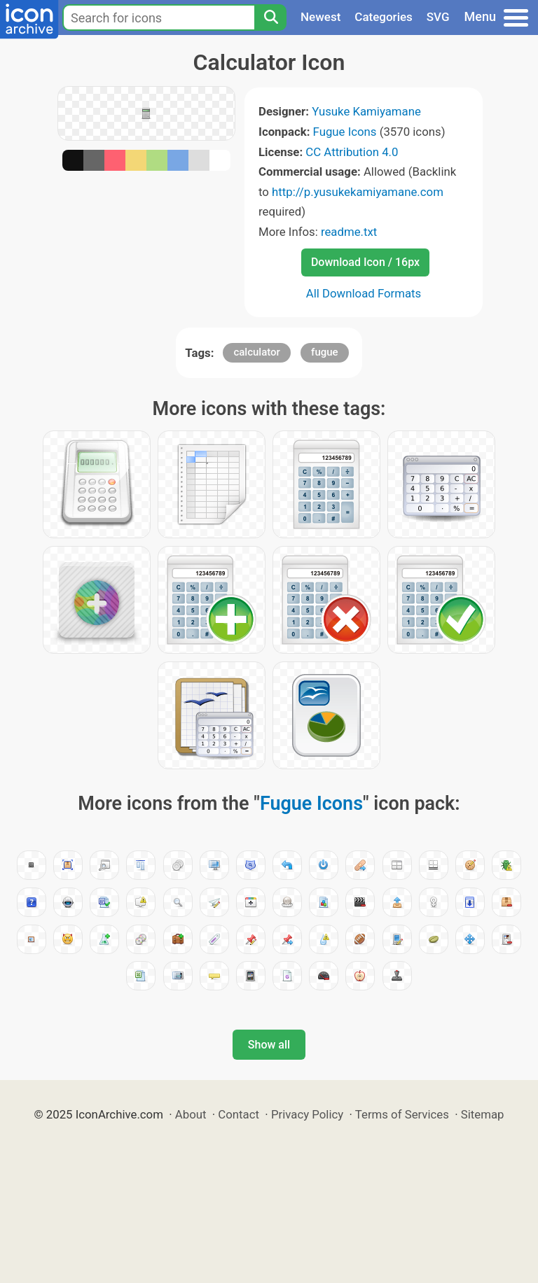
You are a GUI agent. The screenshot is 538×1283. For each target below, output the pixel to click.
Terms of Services (402, 1114)
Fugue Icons (345, 132)
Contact (238, 1114)
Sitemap (482, 1114)
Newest (320, 17)
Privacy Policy (307, 1114)
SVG (438, 17)
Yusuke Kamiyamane (366, 111)
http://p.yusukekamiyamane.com (357, 192)
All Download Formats (364, 293)
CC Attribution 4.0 (351, 152)
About (191, 1114)
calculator (256, 352)
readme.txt (349, 232)
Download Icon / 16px (365, 262)
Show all (269, 1044)
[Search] (270, 17)
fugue (324, 352)
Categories (383, 17)
